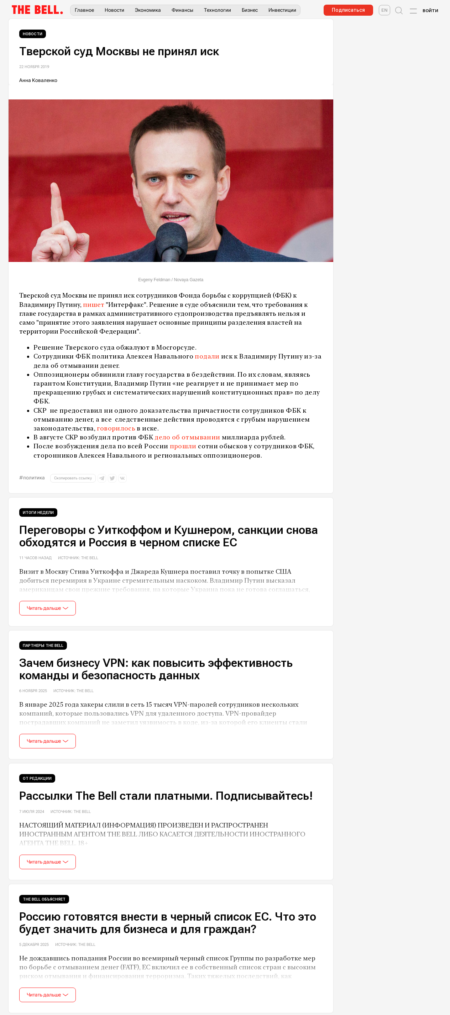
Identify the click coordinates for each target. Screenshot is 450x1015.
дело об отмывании (187, 437)
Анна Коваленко (38, 80)
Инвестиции (282, 10)
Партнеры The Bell (43, 646)
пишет (93, 304)
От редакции (37, 778)
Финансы (182, 10)
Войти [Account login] (430, 11)
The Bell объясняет (44, 899)
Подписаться (348, 10)
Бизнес (250, 10)
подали (207, 356)
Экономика (148, 10)
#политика (32, 477)
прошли (183, 446)
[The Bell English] (384, 10)
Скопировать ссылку (73, 478)
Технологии (217, 10)
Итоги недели (38, 513)
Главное (84, 10)
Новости (114, 10)
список (250, 967)
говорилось (116, 428)
